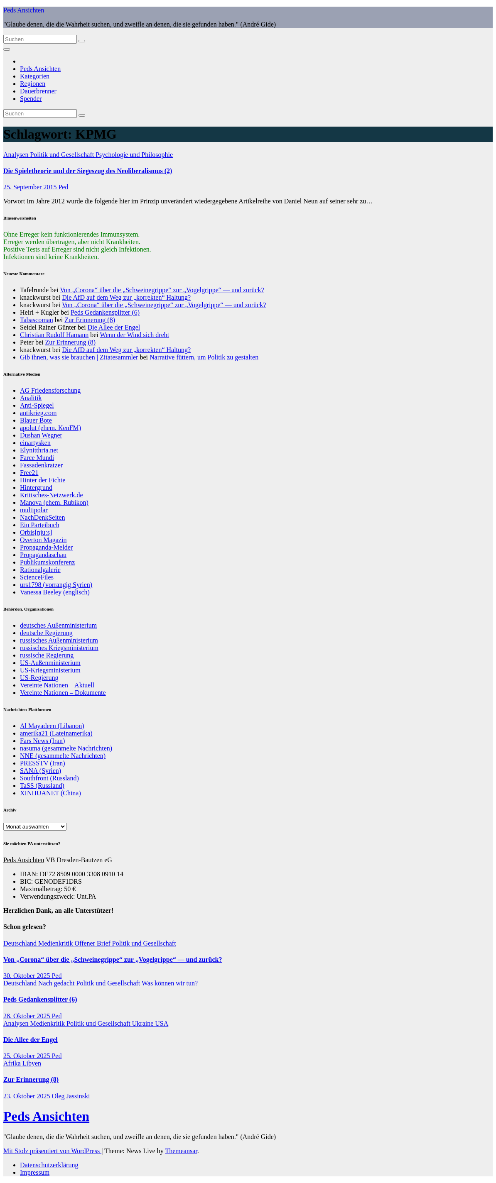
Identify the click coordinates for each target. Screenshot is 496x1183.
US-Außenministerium (50, 662)
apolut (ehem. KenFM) (50, 427)
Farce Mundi (37, 457)
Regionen (32, 83)
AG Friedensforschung (50, 390)
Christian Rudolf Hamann (54, 334)
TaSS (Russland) (42, 785)
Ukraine (143, 1023)
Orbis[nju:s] (36, 532)
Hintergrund (36, 487)
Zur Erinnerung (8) (89, 319)
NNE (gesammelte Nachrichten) (63, 755)
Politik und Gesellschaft (63, 154)
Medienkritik (56, 943)
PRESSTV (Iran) (42, 763)
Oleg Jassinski (71, 1096)
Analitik (31, 397)
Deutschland (20, 943)
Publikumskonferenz (47, 562)
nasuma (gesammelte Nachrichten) (66, 748)
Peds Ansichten (23, 10)
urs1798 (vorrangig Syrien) (56, 584)
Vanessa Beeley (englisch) (55, 592)
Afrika (12, 1063)
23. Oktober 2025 (27, 1096)
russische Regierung (47, 655)
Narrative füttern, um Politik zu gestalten (204, 357)
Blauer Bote (36, 420)
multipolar (34, 509)
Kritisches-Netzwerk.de (51, 495)
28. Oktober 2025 (27, 1015)
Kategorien (34, 76)
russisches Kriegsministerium (59, 647)
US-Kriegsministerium (50, 670)
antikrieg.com (38, 412)
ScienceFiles (37, 577)
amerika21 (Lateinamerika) (56, 733)
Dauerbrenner (38, 91)
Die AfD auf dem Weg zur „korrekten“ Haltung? (126, 297)
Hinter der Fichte (42, 480)
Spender (31, 98)
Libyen (31, 1063)
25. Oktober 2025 (27, 1055)
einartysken (35, 442)
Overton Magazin (43, 539)
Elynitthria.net (39, 450)
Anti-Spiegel (37, 405)
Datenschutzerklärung (49, 1164)
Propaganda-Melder (46, 547)
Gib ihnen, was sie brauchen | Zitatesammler (79, 357)
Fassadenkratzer (41, 465)
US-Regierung (39, 677)
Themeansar (181, 1150)
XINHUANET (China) (50, 793)
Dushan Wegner (41, 435)
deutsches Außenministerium (58, 625)
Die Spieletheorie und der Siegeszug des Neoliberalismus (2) (87, 170)
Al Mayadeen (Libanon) (52, 725)
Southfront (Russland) (49, 778)
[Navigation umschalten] (6, 49)
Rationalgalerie (40, 569)
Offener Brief (93, 943)
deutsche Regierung (46, 632)
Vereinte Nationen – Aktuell (57, 685)
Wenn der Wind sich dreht (134, 334)
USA (161, 1023)
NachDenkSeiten (42, 517)
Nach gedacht (57, 983)
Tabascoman (36, 319)
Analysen (16, 154)
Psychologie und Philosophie (134, 154)
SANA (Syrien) (40, 770)
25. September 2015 (30, 187)
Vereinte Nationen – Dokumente (63, 692)
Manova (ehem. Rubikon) (54, 502)
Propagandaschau (43, 554)
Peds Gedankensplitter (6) (105, 312)
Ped (63, 187)
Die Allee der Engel (114, 327)
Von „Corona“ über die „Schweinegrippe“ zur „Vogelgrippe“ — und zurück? (162, 289)
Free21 (29, 472)
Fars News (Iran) (42, 740)
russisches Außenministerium (59, 640)
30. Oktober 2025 (27, 975)
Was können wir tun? (170, 983)
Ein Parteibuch (39, 524)
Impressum (34, 1172)
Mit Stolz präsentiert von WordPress (52, 1150)
